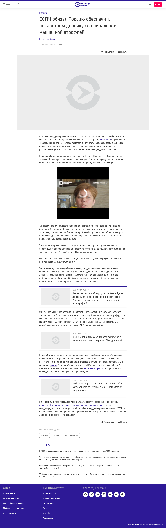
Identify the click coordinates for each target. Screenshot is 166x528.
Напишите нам (9, 513)
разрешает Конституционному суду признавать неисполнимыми (70, 405)
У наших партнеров (51, 498)
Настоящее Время (47, 39)
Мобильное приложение (13, 508)
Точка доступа (49, 493)
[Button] (107, 52)
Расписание (48, 518)
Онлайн (46, 508)
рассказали (105, 139)
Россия (43, 13)
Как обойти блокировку (13, 503)
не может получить (93, 368)
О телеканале (9, 493)
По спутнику (48, 503)
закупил (53, 365)
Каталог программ (11, 498)
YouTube (46, 513)
